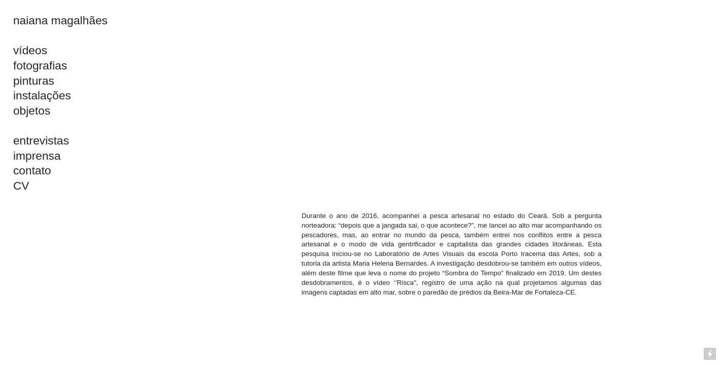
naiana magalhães (60, 20)
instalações (42, 95)
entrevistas (41, 140)
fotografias (40, 65)
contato (32, 170)
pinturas (33, 80)
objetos (32, 110)
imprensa (37, 155)
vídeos (30, 50)
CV (21, 185)
